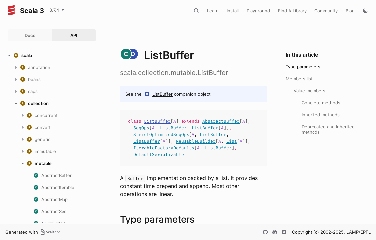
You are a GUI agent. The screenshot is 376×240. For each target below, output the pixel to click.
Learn (213, 10)
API (73, 35)
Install (233, 10)
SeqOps (141, 128)
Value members (309, 90)
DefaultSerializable (158, 154)
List (231, 141)
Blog (350, 10)
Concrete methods (321, 102)
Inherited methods (321, 114)
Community (326, 10)
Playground (258, 10)
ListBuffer (162, 94)
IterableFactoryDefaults (163, 148)
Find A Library (292, 10)
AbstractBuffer (221, 121)
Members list (299, 78)
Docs (30, 35)
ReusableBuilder (196, 141)
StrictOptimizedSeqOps (161, 134)
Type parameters (303, 66)
